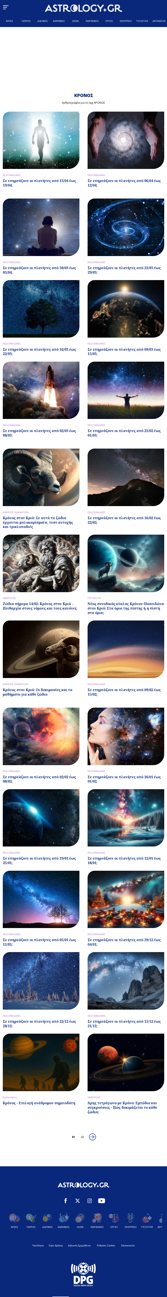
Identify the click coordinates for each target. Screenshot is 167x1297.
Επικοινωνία (128, 1245)
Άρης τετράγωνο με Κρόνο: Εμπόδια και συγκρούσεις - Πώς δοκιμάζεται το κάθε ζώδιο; (122, 1107)
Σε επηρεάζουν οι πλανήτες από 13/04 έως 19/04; (39, 183)
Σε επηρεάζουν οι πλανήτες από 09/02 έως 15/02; (124, 692)
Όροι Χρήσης (56, 1245)
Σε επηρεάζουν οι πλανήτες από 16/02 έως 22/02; (124, 520)
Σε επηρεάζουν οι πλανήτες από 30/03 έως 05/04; (39, 270)
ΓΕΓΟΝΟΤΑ (94, 598)
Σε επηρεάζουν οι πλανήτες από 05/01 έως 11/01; (39, 942)
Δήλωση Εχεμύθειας (79, 1245)
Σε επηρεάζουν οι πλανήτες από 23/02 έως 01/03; (124, 433)
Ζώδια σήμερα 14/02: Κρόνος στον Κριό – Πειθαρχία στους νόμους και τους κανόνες (40, 606)
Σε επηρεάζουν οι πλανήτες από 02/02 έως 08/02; (39, 779)
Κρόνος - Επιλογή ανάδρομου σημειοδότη (39, 1103)
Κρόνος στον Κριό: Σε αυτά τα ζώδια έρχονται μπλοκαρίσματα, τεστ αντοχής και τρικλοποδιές (38, 522)
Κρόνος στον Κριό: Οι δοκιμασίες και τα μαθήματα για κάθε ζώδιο (37, 692)
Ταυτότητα (38, 1245)
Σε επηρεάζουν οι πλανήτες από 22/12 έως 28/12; (39, 1023)
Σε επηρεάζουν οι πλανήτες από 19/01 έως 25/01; (39, 860)
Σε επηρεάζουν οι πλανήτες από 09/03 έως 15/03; (124, 351)
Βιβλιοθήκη (10, 1097)
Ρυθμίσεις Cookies (106, 1245)
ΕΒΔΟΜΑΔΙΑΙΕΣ (12, 175)
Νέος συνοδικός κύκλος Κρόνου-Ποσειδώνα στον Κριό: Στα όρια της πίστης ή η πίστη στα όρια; (126, 608)
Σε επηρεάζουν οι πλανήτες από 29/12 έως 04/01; (124, 942)
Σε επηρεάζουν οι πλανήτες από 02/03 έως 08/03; (39, 433)
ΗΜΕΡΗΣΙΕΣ (9, 598)
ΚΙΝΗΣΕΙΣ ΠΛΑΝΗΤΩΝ (15, 512)
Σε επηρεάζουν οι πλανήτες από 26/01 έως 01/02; (124, 779)
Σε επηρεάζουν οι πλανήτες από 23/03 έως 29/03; (124, 270)
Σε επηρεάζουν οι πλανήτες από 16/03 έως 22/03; (39, 351)
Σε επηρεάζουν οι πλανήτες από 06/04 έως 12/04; (124, 183)
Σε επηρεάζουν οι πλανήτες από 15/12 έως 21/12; (124, 1023)
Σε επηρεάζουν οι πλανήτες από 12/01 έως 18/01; (124, 860)
